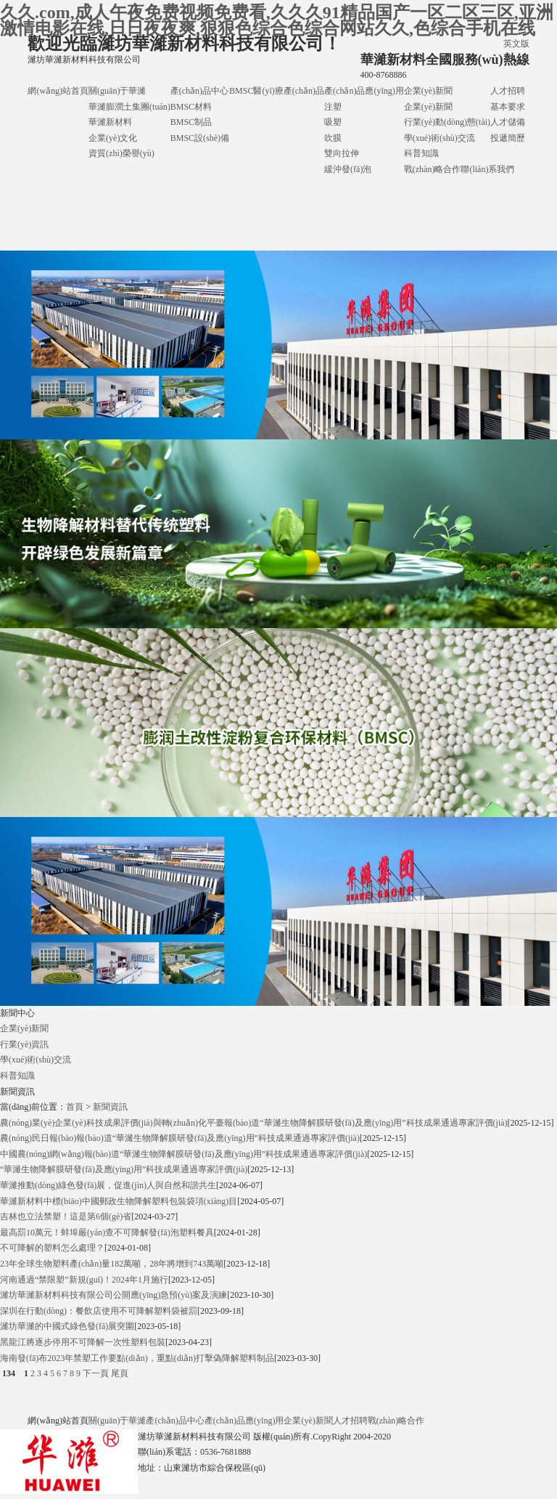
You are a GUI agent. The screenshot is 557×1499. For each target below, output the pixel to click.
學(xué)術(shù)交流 (439, 138)
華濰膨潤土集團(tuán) (129, 107)
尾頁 (119, 1373)
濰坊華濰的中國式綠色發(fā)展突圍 (67, 1326)
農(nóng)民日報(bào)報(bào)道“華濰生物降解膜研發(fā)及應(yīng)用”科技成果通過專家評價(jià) (180, 1138)
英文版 (516, 43)
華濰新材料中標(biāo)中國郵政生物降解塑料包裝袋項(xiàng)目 (118, 1201)
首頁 (74, 1107)
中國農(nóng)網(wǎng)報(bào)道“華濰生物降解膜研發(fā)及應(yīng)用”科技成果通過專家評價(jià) (183, 1154)
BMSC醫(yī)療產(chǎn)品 (276, 91)
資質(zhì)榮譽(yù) (121, 153)
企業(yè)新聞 (428, 91)
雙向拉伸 (341, 153)
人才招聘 (507, 91)
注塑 (333, 107)
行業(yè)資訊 (24, 1044)
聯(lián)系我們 (487, 169)
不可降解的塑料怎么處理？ (52, 1248)
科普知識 (421, 153)
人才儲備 (507, 122)
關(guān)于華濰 (117, 91)
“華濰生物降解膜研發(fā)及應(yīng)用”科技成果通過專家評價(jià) (123, 1169)
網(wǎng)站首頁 (58, 91)
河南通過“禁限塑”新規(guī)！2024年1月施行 (84, 1280)
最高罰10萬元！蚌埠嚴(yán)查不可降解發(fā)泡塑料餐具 (107, 1232)
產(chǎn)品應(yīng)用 (364, 91)
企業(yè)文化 (112, 138)
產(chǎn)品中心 (199, 91)
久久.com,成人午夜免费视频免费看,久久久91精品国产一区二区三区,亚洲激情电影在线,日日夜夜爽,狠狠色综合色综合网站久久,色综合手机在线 (276, 20)
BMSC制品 (191, 122)
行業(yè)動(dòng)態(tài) (447, 122)
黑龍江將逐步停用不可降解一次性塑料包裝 (82, 1342)
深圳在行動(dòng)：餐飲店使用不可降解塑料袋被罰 (98, 1311)
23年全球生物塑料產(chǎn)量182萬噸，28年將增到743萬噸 (111, 1264)
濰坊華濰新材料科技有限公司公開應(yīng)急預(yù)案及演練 (113, 1295)
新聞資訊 (110, 1107)
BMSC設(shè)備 (199, 138)
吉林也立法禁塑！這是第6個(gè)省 (65, 1216)
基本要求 (507, 107)
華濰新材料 (110, 122)
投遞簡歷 (507, 138)
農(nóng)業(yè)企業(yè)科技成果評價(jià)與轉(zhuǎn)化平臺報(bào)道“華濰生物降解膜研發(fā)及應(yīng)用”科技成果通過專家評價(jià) (254, 1123)
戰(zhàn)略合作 (432, 169)
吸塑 (333, 122)
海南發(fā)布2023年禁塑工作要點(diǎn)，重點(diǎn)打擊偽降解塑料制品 (137, 1358)
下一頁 (96, 1373)
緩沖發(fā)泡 (347, 169)
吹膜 (333, 138)
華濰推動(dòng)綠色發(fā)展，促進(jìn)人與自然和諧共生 (108, 1185)
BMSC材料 (191, 107)
